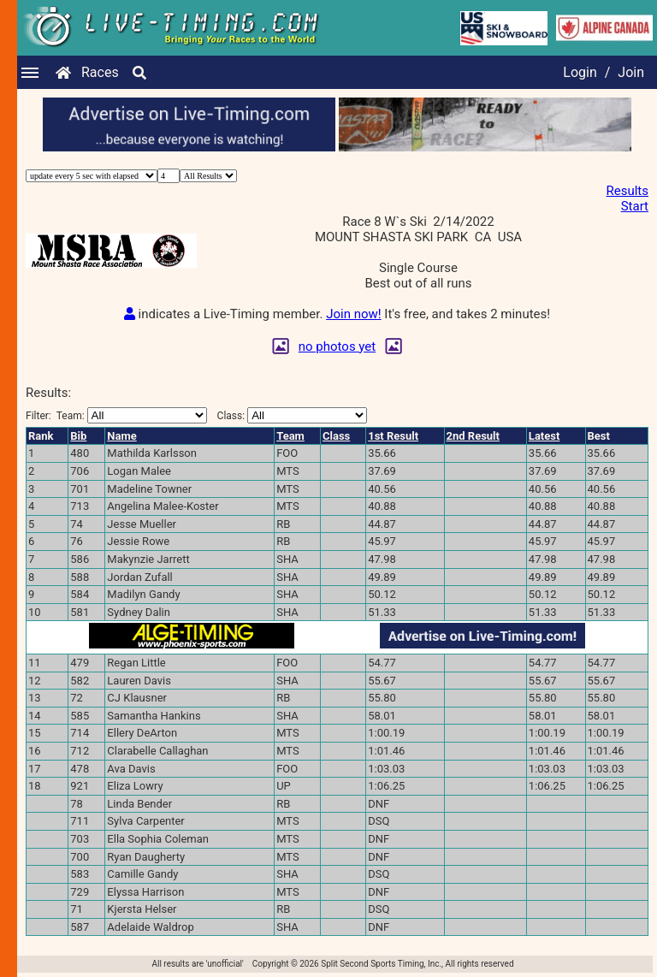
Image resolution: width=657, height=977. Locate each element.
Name (121, 435)
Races (100, 72)
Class (336, 435)
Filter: (116, 415)
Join (631, 72)
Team (290, 435)
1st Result (393, 435)
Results (627, 190)
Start (634, 206)
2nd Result (473, 435)
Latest (544, 435)
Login (579, 72)
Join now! (353, 314)
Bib (78, 435)
